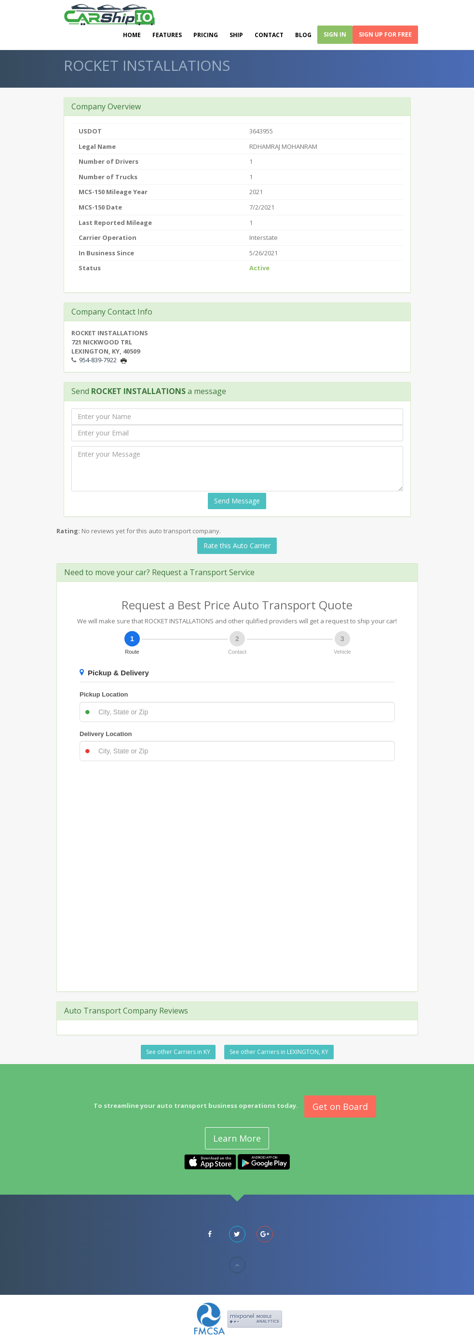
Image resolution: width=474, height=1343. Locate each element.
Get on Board (340, 1106)
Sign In (335, 34)
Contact (269, 35)
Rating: (68, 531)
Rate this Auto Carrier (237, 545)
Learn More (237, 1138)
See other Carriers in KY (178, 1052)
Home (132, 35)
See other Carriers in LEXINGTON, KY (279, 1052)
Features (167, 35)
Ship (236, 35)
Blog (303, 35)
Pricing (205, 35)
